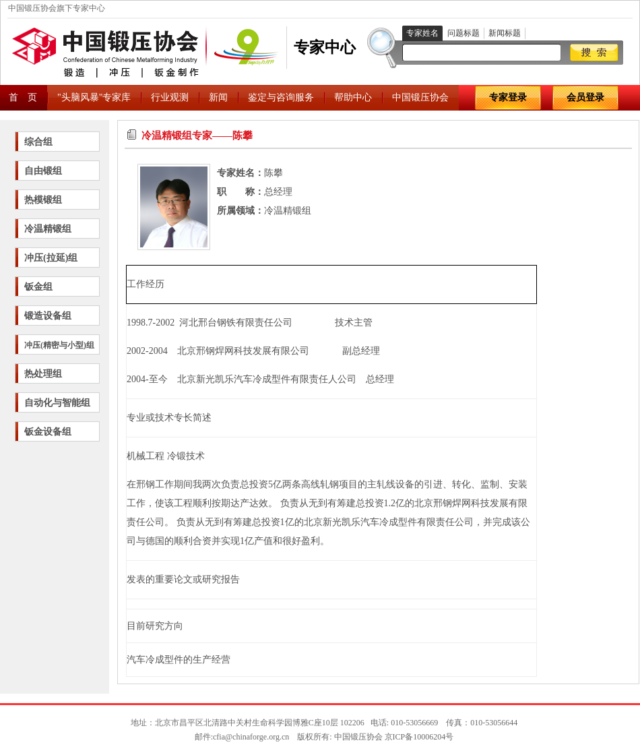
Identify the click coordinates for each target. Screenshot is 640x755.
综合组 (38, 142)
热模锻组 (43, 200)
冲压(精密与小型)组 (59, 345)
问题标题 (463, 33)
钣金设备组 (47, 432)
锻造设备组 (47, 316)
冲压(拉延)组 (50, 258)
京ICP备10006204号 (419, 737)
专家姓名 (422, 33)
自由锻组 (43, 171)
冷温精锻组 (47, 229)
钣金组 (38, 287)
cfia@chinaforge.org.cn (251, 737)
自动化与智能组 (57, 403)
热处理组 (43, 374)
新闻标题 (504, 33)
